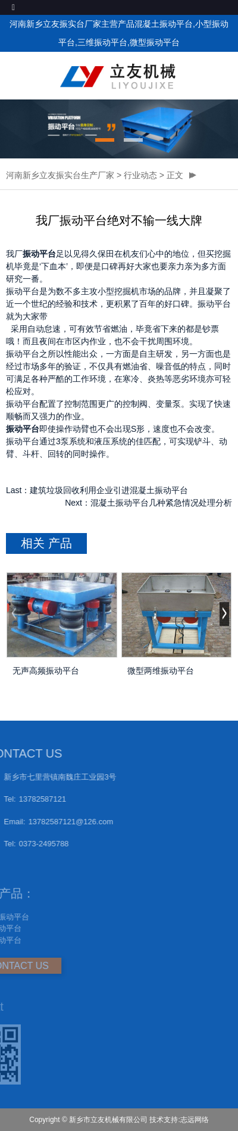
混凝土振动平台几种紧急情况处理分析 (161, 502)
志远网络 (194, 1120)
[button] (104, 140)
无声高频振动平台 (45, 670)
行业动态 (140, 175)
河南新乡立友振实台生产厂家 (60, 175)
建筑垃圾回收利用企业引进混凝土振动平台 (109, 490)
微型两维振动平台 (160, 670)
